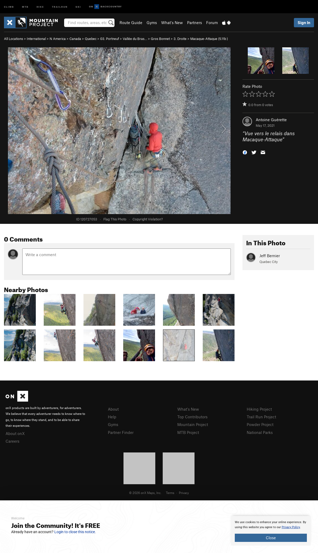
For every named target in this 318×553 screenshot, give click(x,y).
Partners (194, 22)
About (113, 409)
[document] (271, 531)
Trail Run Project (261, 416)
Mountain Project (192, 424)
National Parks (260, 432)
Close (271, 537)
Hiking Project (259, 409)
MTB (25, 6)
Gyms (152, 22)
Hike (40, 6)
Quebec (90, 39)
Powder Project (260, 424)
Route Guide (131, 22)
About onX (15, 433)
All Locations (13, 39)
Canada (75, 39)
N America (58, 39)
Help (112, 416)
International (36, 39)
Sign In (304, 22)
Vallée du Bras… (135, 39)
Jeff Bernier (269, 255)
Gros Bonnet (160, 39)
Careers (12, 441)
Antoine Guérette (271, 119)
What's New (172, 22)
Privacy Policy (291, 527)
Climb (9, 6)
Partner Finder (121, 432)
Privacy (184, 493)
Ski (78, 6)
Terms (170, 493)
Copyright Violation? (147, 219)
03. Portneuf (109, 39)
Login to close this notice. (75, 532)
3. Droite (180, 39)
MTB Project (188, 432)
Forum (212, 22)
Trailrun (60, 6)
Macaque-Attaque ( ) (209, 39)
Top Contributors (192, 416)
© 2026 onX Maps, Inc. (145, 493)
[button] (244, 152)
